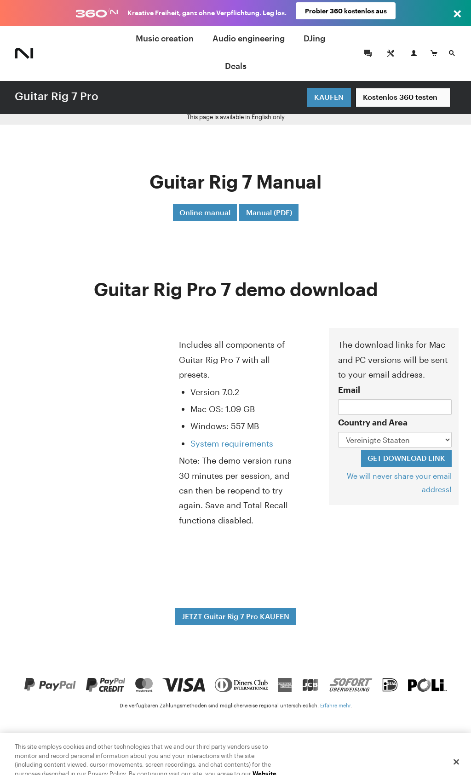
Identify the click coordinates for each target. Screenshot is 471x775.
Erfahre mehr (335, 705)
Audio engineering (249, 38)
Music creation (165, 38)
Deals (236, 66)
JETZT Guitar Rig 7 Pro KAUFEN (235, 616)
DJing (314, 38)
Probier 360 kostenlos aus (346, 13)
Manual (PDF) (269, 212)
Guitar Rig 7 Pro (56, 96)
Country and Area (373, 422)
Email (349, 390)
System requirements (231, 443)
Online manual (204, 212)
